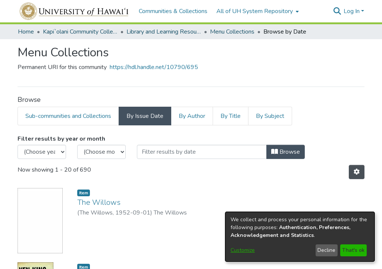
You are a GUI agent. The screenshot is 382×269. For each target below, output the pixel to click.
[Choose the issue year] (42, 152)
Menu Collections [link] (232, 32)
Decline (326, 250)
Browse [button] (285, 152)
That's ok (353, 250)
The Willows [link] (98, 202)
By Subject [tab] (270, 116)
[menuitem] (257, 11)
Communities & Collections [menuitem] (173, 11)
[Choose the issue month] (101, 152)
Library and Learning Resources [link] (163, 32)
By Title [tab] (230, 116)
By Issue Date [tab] (144, 116)
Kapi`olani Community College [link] (80, 32)
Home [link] (26, 32)
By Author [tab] (192, 116)
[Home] (74, 11)
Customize (243, 250)
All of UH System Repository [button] (254, 11)
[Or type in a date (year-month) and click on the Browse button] (202, 152)
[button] (337, 11)
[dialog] (300, 237)
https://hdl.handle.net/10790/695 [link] (154, 67)
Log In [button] (352, 11)
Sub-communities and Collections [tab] (68, 116)
